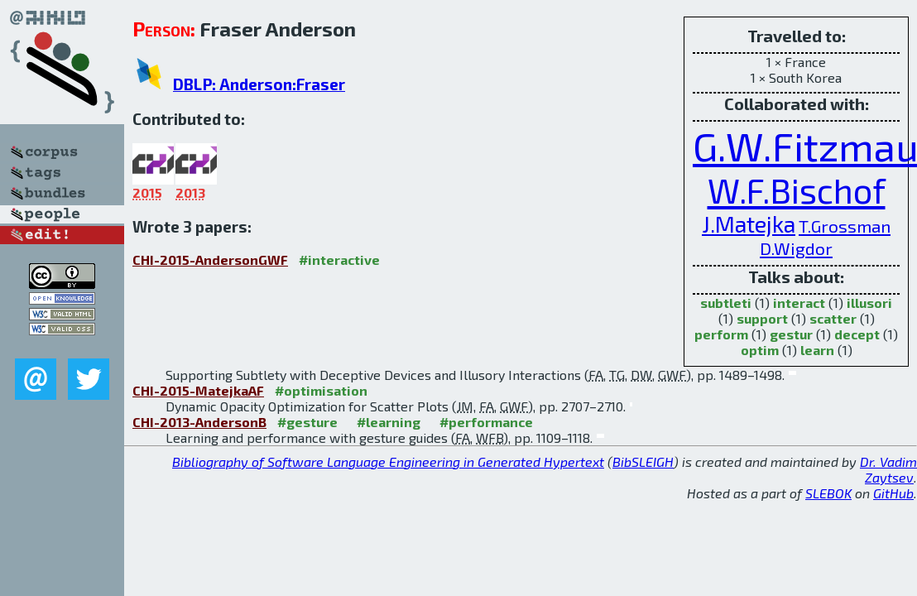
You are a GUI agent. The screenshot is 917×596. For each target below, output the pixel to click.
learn (817, 350)
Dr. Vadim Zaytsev (888, 469)
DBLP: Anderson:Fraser (259, 84)
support (762, 318)
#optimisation (321, 390)
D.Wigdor (796, 248)
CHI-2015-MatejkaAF (198, 390)
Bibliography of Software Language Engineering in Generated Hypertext (388, 461)
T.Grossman (845, 225)
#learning (388, 422)
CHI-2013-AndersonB (199, 422)
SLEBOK (828, 493)
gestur (791, 334)
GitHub (893, 493)
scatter (833, 318)
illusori (869, 302)
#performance (486, 422)
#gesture (307, 422)
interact (799, 302)
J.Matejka (748, 224)
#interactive (339, 259)
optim (760, 350)
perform (721, 334)
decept (857, 334)
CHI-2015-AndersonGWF (210, 259)
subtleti (725, 302)
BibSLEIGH (643, 461)
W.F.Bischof (797, 190)
